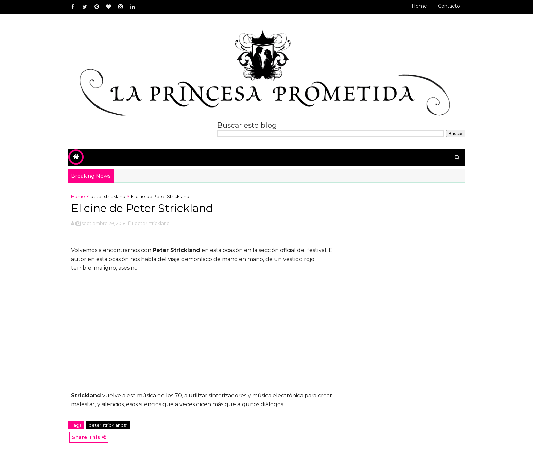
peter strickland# (108, 425)
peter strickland (107, 196)
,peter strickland (152, 223)
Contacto (449, 6)
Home (419, 6)
